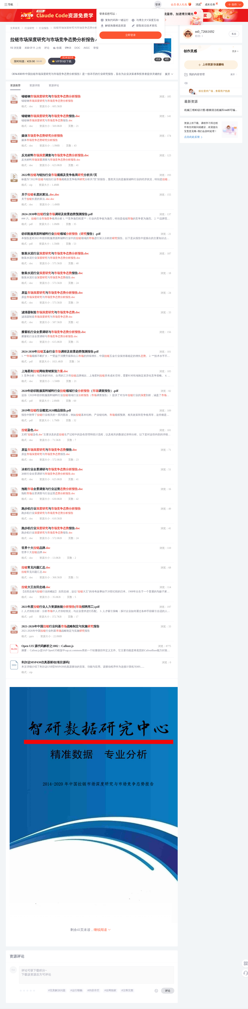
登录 (157, 4)
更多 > (235, 51)
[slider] (27, 991)
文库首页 (15, 28)
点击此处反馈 (193, 137)
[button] (169, 74)
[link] (15, 28)
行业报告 (44, 28)
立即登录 (130, 35)
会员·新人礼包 (181, 4)
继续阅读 (102, 929)
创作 (234, 4)
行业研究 (29, 28)
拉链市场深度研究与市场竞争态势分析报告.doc (57, 40)
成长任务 (211, 3)
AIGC (86, 48)
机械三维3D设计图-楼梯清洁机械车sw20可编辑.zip (211, 110)
